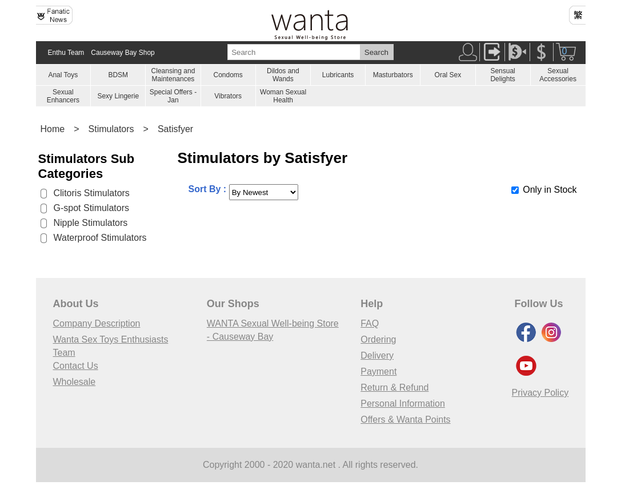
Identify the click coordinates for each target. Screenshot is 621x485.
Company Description (97, 323)
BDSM (118, 75)
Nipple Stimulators (91, 223)
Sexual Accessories (557, 75)
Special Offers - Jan (173, 96)
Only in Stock (549, 189)
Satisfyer (175, 129)
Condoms (227, 75)
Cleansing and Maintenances (173, 75)
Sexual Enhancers (63, 96)
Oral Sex (448, 75)
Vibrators (228, 96)
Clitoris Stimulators (92, 193)
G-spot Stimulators (91, 208)
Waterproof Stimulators (100, 237)
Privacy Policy (540, 392)
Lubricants (338, 75)
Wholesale (74, 382)
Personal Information (402, 403)
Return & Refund (394, 387)
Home (53, 129)
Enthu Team (66, 53)
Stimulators (111, 129)
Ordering (378, 339)
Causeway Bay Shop (122, 53)
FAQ (369, 323)
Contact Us (75, 366)
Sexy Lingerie (118, 96)
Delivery (377, 355)
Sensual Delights (502, 75)
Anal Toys (63, 75)
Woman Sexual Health (283, 96)
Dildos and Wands (283, 75)
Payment (378, 371)
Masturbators (393, 75)
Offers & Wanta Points (405, 419)
